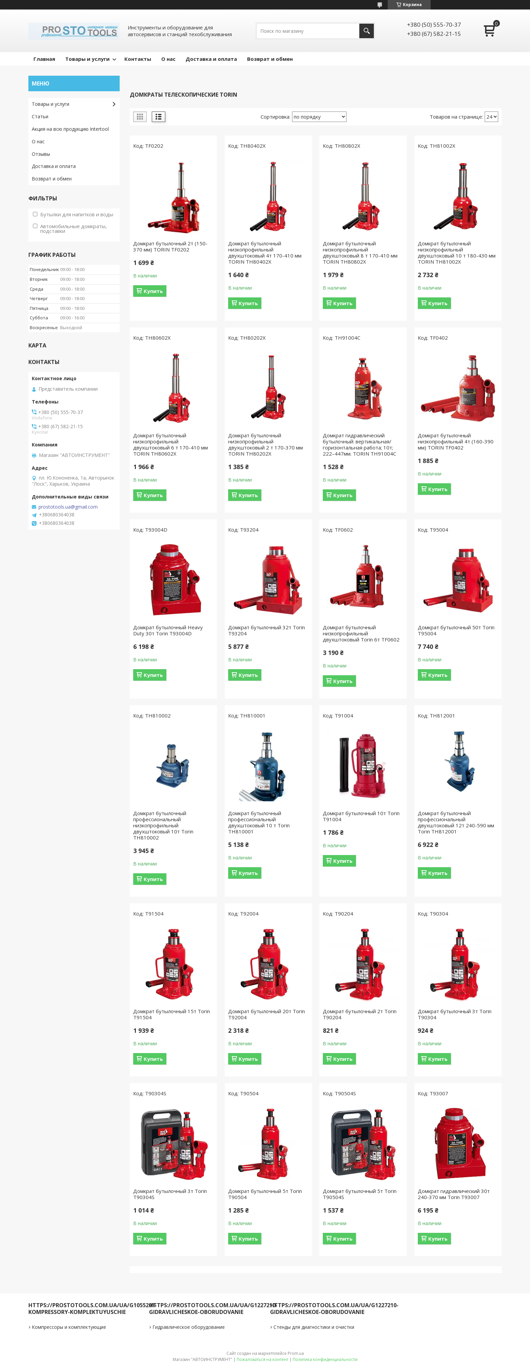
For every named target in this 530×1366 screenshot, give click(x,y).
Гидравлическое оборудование (188, 1327)
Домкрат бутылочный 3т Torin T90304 (454, 1014)
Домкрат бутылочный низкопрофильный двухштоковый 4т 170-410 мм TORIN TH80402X (265, 252)
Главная (44, 58)
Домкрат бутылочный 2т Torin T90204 (359, 1014)
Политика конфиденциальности (325, 1359)
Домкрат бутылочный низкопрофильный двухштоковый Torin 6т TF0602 (361, 633)
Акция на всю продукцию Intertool (70, 129)
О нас (168, 58)
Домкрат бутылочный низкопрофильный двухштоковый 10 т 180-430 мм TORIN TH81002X (457, 252)
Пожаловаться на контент (262, 1359)
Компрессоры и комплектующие (69, 1327)
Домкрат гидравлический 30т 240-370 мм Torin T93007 (454, 1194)
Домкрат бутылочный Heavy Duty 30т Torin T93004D (168, 630)
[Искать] (366, 31)
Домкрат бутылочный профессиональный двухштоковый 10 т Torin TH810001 (259, 822)
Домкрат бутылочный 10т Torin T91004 (361, 816)
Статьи (40, 116)
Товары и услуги (87, 58)
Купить (153, 291)
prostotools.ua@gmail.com (68, 507)
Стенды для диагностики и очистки (313, 1327)
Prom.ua (296, 1353)
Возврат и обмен (270, 58)
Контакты (137, 58)
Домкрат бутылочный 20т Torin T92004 (266, 1014)
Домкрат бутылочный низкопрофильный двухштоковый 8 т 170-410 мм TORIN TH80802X (360, 252)
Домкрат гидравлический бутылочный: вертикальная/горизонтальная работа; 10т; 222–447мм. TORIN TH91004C (359, 444)
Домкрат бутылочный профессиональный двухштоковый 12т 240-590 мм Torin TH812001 (456, 822)
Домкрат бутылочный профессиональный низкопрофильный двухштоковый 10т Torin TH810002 (163, 825)
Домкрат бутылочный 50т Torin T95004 (456, 630)
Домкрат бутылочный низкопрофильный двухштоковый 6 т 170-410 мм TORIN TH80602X (170, 444)
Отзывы (41, 154)
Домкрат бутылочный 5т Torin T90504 (265, 1194)
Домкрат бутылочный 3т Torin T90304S (170, 1194)
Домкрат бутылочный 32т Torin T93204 (266, 630)
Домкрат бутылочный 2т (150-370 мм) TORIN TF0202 (170, 246)
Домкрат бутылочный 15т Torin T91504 (171, 1014)
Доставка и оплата (211, 58)
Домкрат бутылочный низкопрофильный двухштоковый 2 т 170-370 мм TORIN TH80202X (265, 444)
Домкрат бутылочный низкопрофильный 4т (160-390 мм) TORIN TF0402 (455, 441)
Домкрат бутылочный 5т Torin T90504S (359, 1194)
